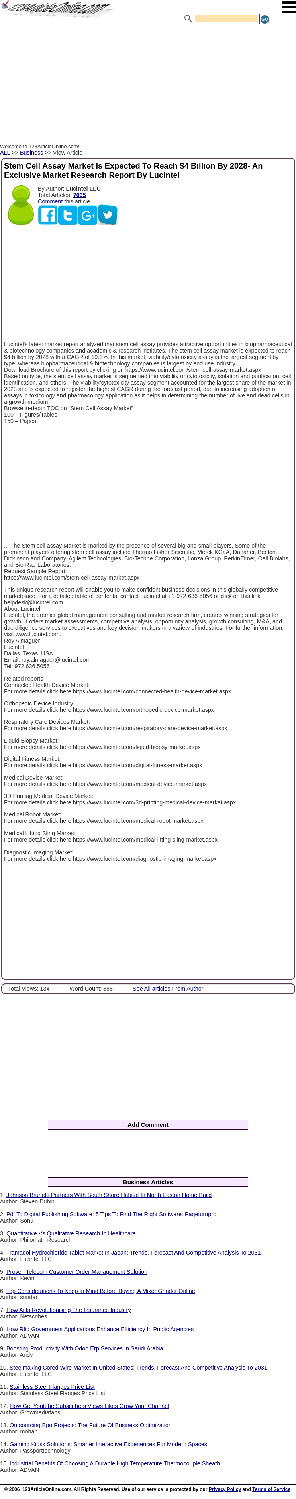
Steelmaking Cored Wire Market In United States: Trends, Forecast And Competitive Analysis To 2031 (138, 1367)
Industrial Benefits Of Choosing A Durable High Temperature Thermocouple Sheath (115, 1463)
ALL (5, 152)
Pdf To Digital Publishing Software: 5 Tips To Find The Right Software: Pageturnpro (111, 1214)
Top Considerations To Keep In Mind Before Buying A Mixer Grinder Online (100, 1291)
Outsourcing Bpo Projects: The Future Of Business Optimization (91, 1425)
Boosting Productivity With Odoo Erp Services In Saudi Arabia (84, 1348)
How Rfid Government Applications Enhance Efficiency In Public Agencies (100, 1329)
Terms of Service (271, 1489)
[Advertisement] (148, 85)
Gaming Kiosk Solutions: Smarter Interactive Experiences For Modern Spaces (108, 1444)
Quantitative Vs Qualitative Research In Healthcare (71, 1233)
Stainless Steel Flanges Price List (52, 1387)
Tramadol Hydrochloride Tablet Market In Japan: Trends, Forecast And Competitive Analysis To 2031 (133, 1252)
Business (31, 152)
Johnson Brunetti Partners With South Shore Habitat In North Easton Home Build (109, 1195)
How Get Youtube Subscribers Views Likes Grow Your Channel (89, 1406)
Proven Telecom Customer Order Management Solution (76, 1272)
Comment (50, 201)
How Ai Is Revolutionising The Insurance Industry (68, 1310)
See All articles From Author (168, 988)
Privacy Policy (225, 1489)
